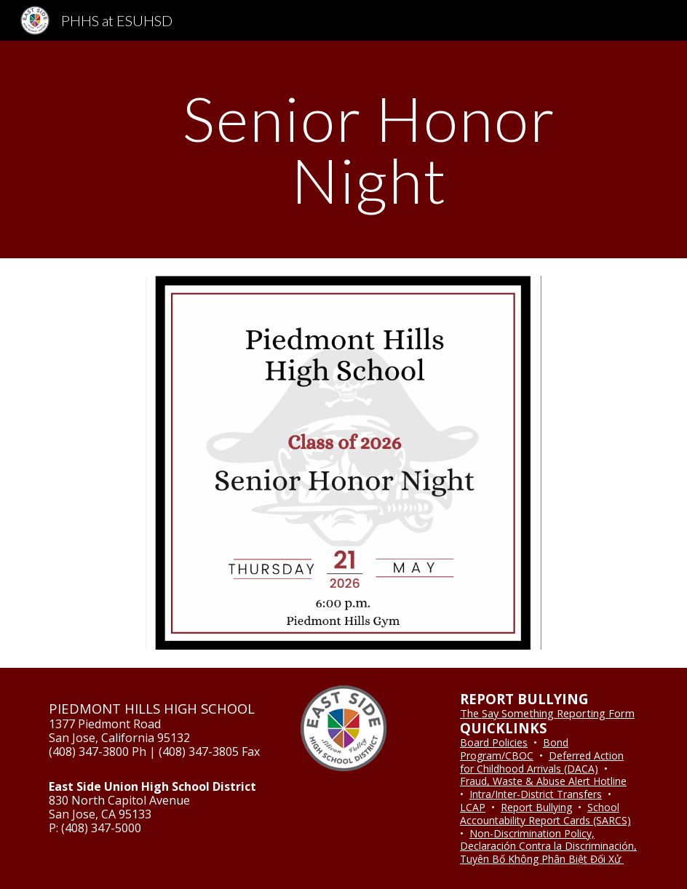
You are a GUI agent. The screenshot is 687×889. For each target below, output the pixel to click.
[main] (369, 149)
